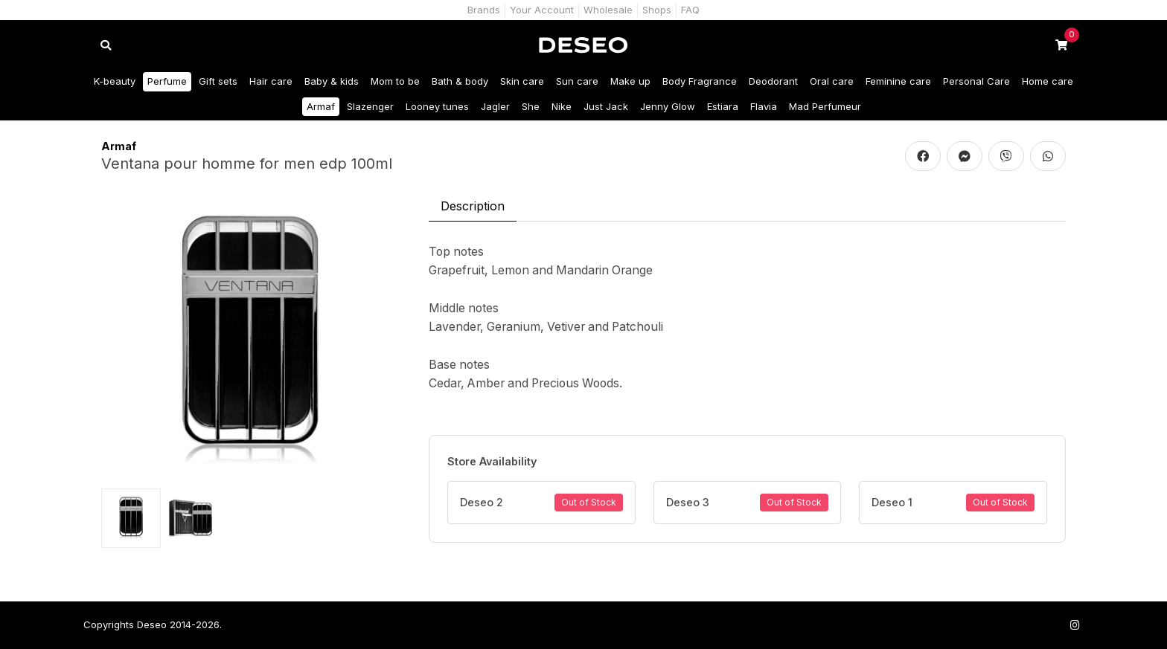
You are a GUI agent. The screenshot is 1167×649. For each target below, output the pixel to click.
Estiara (722, 106)
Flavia (763, 106)
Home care (1047, 81)
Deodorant (773, 81)
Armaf (321, 106)
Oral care (832, 81)
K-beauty (114, 81)
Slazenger (370, 106)
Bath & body (460, 81)
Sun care (577, 81)
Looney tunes (437, 106)
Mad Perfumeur (825, 106)
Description (473, 205)
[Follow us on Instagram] (1075, 625)
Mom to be (395, 81)
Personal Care (976, 81)
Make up (630, 81)
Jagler (495, 106)
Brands (483, 10)
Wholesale (608, 10)
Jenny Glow (667, 106)
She (531, 106)
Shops (656, 10)
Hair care (270, 81)
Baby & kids (331, 81)
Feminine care (898, 81)
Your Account (542, 10)
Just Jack (606, 106)
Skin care (522, 81)
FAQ (690, 10)
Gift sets (218, 81)
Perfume (167, 81)
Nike (561, 106)
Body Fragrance (699, 81)
